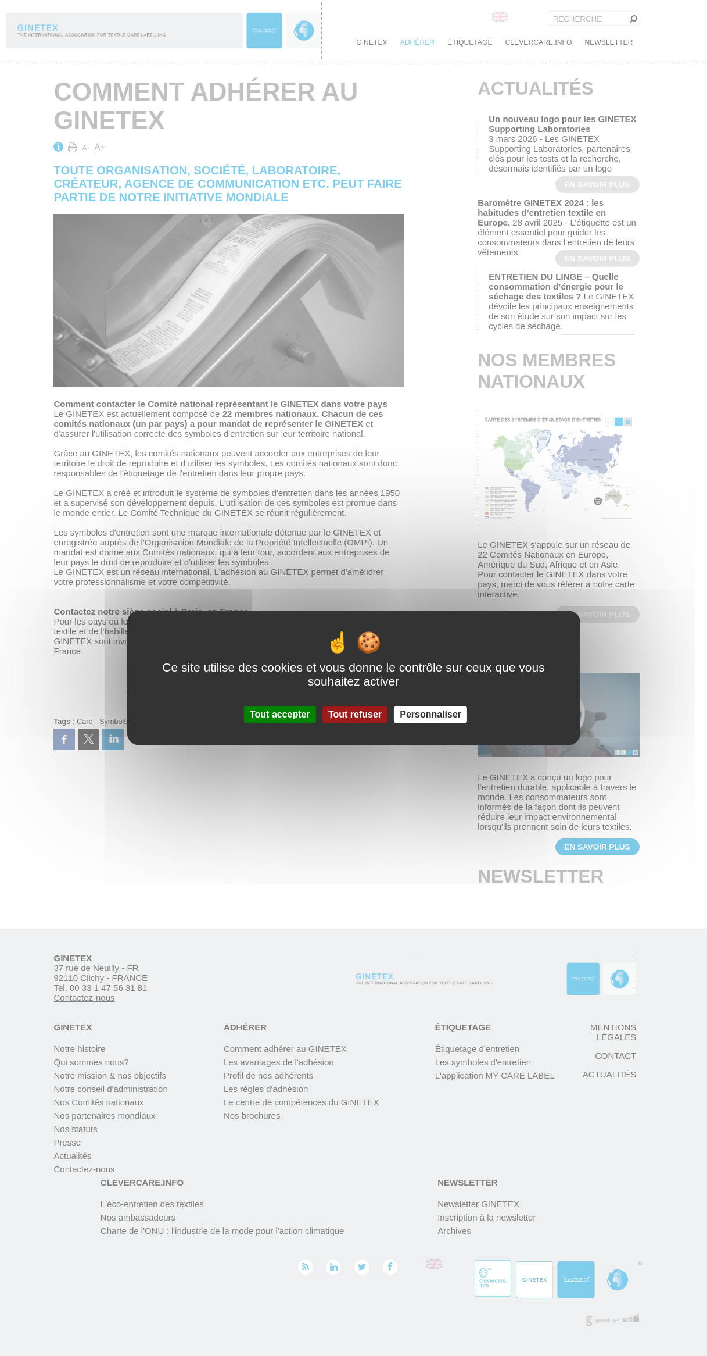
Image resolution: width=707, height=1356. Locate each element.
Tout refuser (355, 714)
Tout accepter (280, 714)
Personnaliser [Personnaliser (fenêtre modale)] (430, 714)
